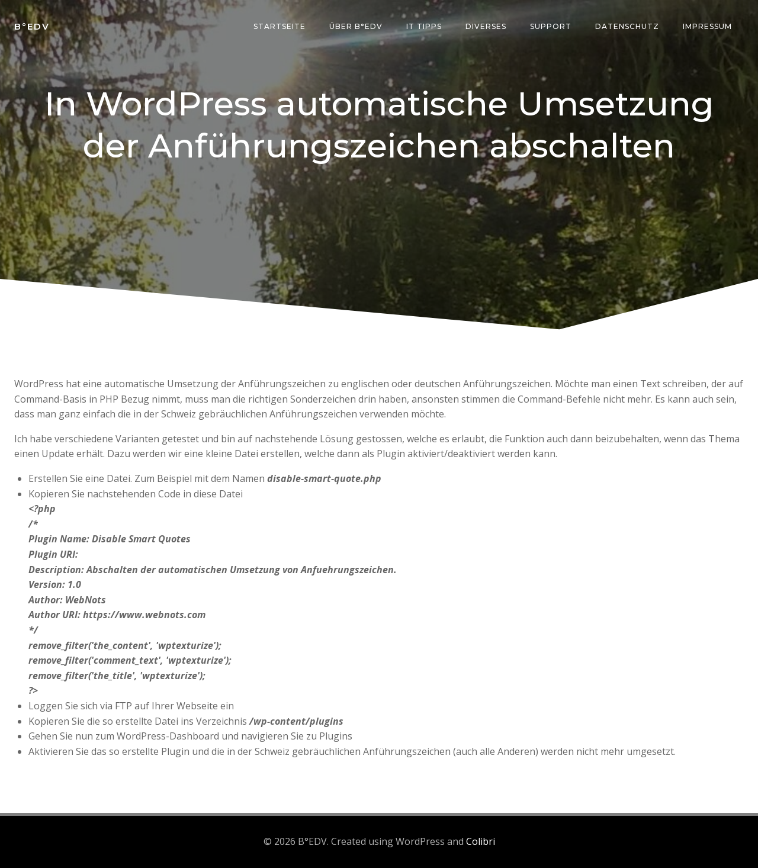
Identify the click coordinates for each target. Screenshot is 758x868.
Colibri (480, 841)
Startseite (279, 26)
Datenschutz (627, 26)
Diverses (485, 26)
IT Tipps (424, 26)
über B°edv (356, 26)
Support (550, 26)
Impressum (707, 26)
